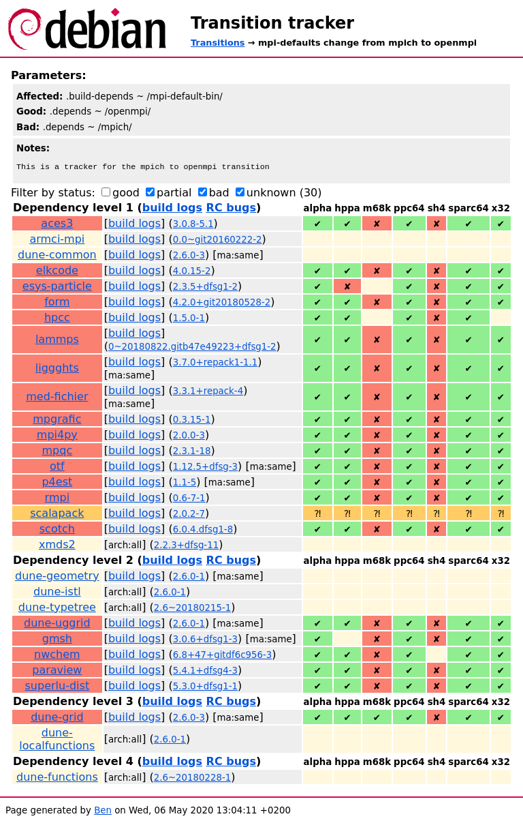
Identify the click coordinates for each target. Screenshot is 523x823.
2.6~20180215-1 (193, 609)
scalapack (57, 514)
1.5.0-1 (189, 319)
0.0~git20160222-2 (217, 241)
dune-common (57, 256)
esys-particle (57, 287)
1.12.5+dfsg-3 (205, 468)
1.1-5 (185, 484)
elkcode (57, 271)
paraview (57, 671)
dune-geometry (57, 577)
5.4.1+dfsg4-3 (205, 672)
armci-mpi (56, 240)
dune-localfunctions (57, 740)
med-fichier (57, 397)
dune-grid (57, 718)
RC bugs (231, 209)
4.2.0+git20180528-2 (222, 304)
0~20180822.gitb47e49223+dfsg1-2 (192, 348)
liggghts (57, 369)
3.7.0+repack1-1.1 (215, 364)
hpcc (57, 318)
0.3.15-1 (192, 421)
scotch (57, 530)
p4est (57, 483)
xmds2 (57, 545)
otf (57, 467)
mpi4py (57, 436)
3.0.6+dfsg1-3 (205, 640)
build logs (172, 209)
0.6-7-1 (189, 499)
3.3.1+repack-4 (208, 392)
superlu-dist (57, 686)
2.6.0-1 (189, 578)
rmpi (57, 498)
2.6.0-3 (189, 257)
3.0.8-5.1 (193, 225)
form (56, 303)
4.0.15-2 (192, 272)
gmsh (57, 639)
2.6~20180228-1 (193, 779)
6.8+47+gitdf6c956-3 (222, 656)
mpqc (57, 451)
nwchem (57, 655)
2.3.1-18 (192, 452)
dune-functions (57, 778)
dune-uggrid (57, 624)
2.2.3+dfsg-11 (186, 546)
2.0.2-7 (189, 515)
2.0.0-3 (189, 437)
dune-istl (57, 592)
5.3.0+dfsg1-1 (205, 688)
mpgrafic (57, 420)
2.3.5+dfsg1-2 (205, 288)
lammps (57, 340)
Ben (103, 812)
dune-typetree (57, 608)
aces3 (57, 224)
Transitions (217, 43)
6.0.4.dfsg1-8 (203, 531)
